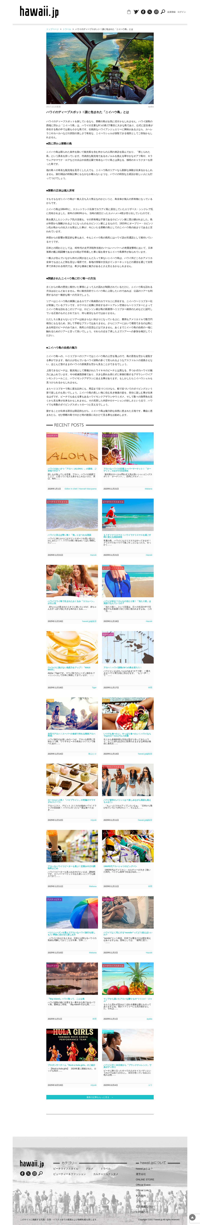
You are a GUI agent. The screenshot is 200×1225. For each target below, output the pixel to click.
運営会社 (141, 1174)
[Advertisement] (100, 1123)
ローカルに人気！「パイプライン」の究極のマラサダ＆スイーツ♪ (71, 801)
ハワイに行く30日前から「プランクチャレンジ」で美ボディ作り (127, 1066)
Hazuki (93, 555)
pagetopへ (192, 1217)
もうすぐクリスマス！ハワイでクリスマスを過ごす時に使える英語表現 (127, 536)
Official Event (143, 1184)
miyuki (93, 820)
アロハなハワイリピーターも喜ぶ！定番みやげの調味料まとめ (71, 867)
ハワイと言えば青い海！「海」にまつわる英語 (69, 535)
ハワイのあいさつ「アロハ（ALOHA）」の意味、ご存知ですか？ (72, 470)
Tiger (94, 687)
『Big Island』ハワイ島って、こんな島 (66, 999)
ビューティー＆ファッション (69, 1174)
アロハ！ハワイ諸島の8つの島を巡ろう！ (123, 667)
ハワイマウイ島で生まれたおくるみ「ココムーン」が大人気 (71, 602)
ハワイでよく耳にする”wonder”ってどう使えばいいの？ (128, 933)
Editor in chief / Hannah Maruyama (80, 489)
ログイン (182, 12)
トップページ (52, 29)
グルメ (89, 1168)
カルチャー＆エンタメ (105, 1174)
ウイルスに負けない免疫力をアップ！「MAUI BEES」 (69, 668)
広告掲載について (146, 1206)
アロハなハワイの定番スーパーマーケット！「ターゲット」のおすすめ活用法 (127, 470)
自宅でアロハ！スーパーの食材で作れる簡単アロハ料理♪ (71, 735)
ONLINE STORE (145, 1179)
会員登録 (171, 12)
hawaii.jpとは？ (144, 1168)
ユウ (150, 1085)
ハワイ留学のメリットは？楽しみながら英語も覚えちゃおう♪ (127, 801)
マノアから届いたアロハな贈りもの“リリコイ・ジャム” (128, 1000)
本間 (150, 687)
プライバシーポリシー (148, 1201)
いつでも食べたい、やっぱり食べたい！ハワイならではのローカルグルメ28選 (127, 735)
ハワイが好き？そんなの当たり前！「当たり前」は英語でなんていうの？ (127, 602)
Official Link (142, 1190)
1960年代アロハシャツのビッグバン (120, 866)
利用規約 (141, 1195)
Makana (148, 489)
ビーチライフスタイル (65, 1168)
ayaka (149, 1019)
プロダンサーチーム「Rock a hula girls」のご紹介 (71, 1065)
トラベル (67, 29)
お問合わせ (142, 1212)
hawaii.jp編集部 (89, 621)
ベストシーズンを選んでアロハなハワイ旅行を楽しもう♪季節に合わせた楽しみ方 (71, 933)
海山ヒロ (92, 754)
